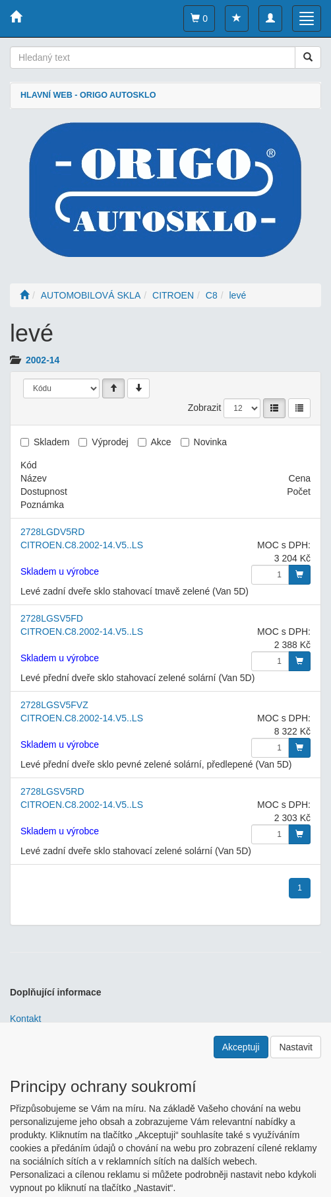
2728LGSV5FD (51, 618)
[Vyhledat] (308, 57)
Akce (161, 442)
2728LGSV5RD (52, 791)
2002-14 (42, 360)
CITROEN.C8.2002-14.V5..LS (81, 545)
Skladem (51, 442)
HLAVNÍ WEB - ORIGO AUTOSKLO (88, 95)
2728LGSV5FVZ (54, 705)
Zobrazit (205, 407)
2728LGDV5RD (52, 531)
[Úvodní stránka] (24, 295)
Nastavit (296, 1047)
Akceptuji (241, 1047)
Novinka (210, 442)
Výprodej (110, 442)
